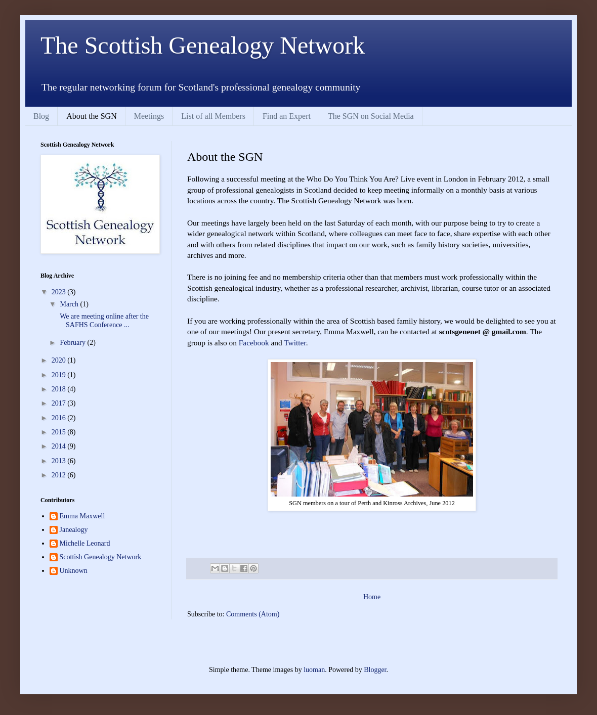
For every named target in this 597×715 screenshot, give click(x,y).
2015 (60, 432)
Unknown (74, 570)
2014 (60, 446)
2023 (60, 292)
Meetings (149, 116)
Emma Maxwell (82, 516)
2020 (60, 360)
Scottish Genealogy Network (101, 557)
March (70, 304)
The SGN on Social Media (371, 116)
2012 (60, 475)
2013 (60, 461)
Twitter (295, 342)
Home (371, 597)
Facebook (254, 342)
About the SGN (91, 116)
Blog (41, 116)
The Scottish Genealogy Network (202, 45)
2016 (60, 418)
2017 (60, 403)
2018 (60, 389)
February (73, 342)
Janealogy (74, 529)
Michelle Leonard (85, 543)
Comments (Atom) (252, 614)
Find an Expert (287, 116)
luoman (314, 670)
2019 (60, 375)
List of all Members (213, 116)
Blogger (375, 670)
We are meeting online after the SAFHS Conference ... (103, 320)
